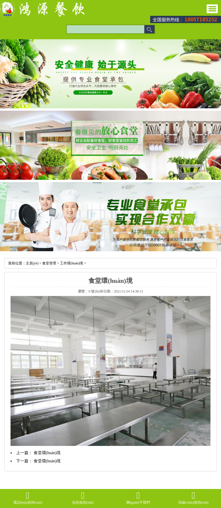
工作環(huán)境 (71, 263)
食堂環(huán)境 (47, 453)
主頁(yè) (32, 263)
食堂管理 (49, 263)
